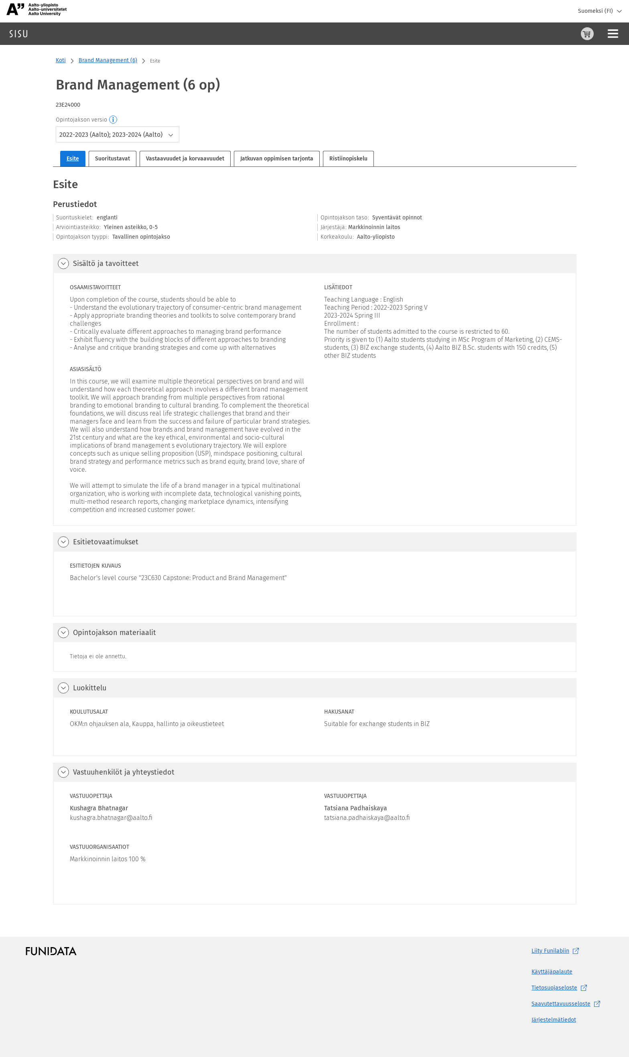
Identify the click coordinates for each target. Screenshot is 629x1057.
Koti (61, 60)
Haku (53, 33)
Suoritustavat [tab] (112, 158)
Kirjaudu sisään (603, 33)
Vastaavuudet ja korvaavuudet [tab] (185, 158)
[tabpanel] (314, 541)
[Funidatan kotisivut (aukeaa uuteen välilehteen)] (51, 951)
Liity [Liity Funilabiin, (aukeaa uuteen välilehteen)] (557, 951)
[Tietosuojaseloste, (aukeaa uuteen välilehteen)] (567, 988)
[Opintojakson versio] (113, 120)
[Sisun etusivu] (18, 33)
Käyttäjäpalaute (552, 971)
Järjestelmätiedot (554, 1019)
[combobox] (117, 134)
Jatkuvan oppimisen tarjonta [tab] (276, 158)
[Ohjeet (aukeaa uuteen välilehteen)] (566, 33)
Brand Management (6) (108, 60)
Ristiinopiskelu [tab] (348, 158)
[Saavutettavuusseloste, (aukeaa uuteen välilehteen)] (567, 1004)
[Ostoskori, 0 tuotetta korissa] (547, 33)
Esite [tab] (73, 158)
